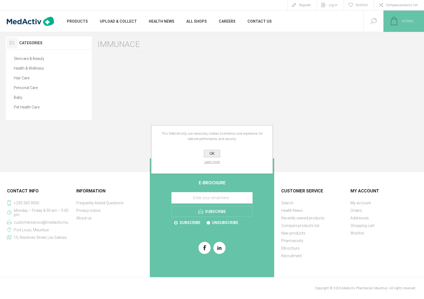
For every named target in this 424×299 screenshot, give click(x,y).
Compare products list (402, 5)
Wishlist (357, 233)
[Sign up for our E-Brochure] (212, 197)
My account (360, 203)
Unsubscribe (225, 222)
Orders (356, 210)
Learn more (212, 162)
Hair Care (21, 78)
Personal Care (26, 88)
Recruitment (291, 256)
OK (212, 153)
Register (305, 5)
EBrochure (290, 248)
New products (293, 233)
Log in (333, 5)
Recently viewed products (302, 218)
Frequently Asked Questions (100, 203)
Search (287, 203)
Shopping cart (362, 225)
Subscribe (190, 222)
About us (84, 218)
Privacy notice (88, 210)
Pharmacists (292, 241)
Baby (18, 97)
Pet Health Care (26, 107)
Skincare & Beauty (29, 58)
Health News (292, 210)
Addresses (359, 218)
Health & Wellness (29, 68)
